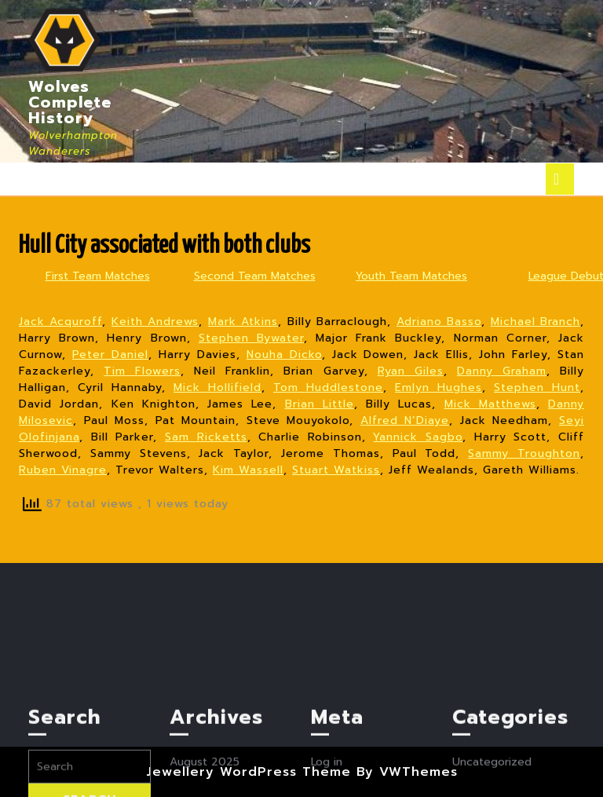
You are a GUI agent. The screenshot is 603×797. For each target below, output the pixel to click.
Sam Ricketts (206, 437)
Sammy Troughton (524, 453)
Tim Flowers (142, 371)
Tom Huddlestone (328, 387)
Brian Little (319, 404)
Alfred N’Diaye (405, 420)
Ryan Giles (411, 371)
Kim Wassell (248, 470)
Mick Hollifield (217, 387)
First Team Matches (98, 276)
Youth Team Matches (411, 276)
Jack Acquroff (60, 321)
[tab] (560, 179)
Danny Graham (501, 371)
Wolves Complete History (69, 102)
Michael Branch (535, 321)
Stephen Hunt (537, 387)
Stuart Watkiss (336, 470)
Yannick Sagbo (417, 437)
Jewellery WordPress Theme (248, 771)
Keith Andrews (155, 321)
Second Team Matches (255, 276)
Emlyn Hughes (438, 387)
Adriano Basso (439, 321)
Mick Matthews (490, 404)
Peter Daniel (110, 354)
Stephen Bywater (251, 338)
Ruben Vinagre (63, 470)
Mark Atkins (243, 321)
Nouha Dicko (284, 354)
